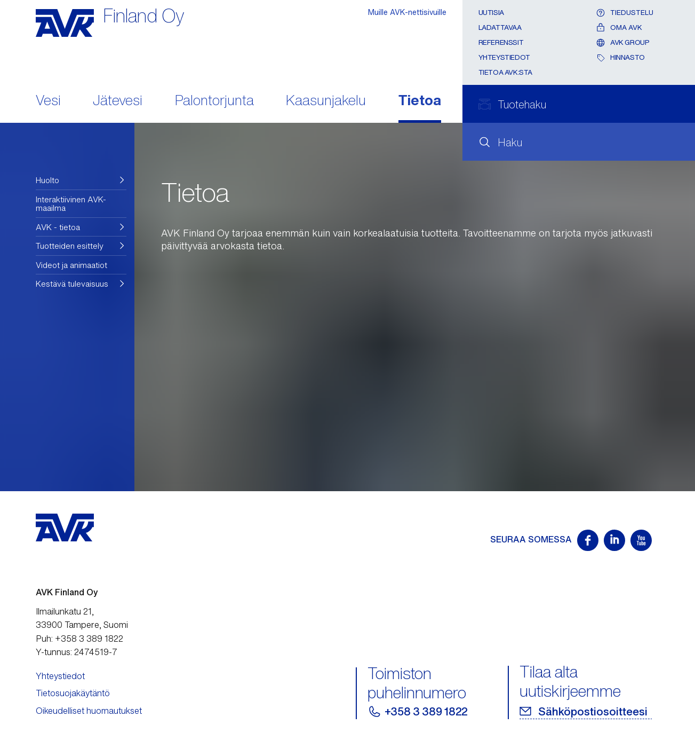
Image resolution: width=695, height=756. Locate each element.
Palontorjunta (214, 101)
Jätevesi (117, 101)
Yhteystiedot (504, 57)
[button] (81, 180)
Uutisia (491, 12)
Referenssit (501, 42)
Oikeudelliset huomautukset (89, 710)
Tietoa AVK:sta (505, 72)
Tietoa (419, 101)
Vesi (48, 101)
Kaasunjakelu (326, 101)
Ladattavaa (500, 27)
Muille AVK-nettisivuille (407, 12)
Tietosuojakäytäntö (73, 693)
